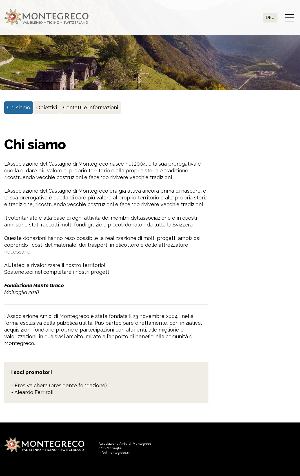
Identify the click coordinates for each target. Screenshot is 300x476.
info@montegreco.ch (114, 453)
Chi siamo (18, 107)
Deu (270, 17)
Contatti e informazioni (90, 107)
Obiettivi (46, 107)
